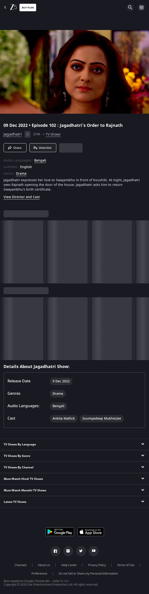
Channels (21, 565)
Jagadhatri (13, 134)
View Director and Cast (22, 197)
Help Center (69, 565)
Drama (21, 173)
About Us (44, 565)
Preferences (39, 573)
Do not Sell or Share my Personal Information (88, 573)
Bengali (40, 160)
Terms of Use (125, 565)
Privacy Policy (97, 565)
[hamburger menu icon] (141, 7)
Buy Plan (28, 7)
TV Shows (53, 134)
